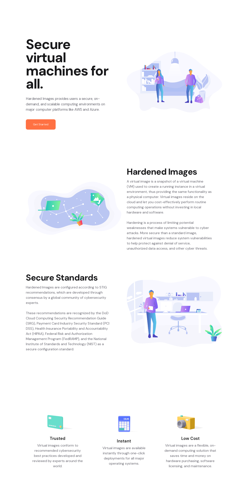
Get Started (40, 124)
